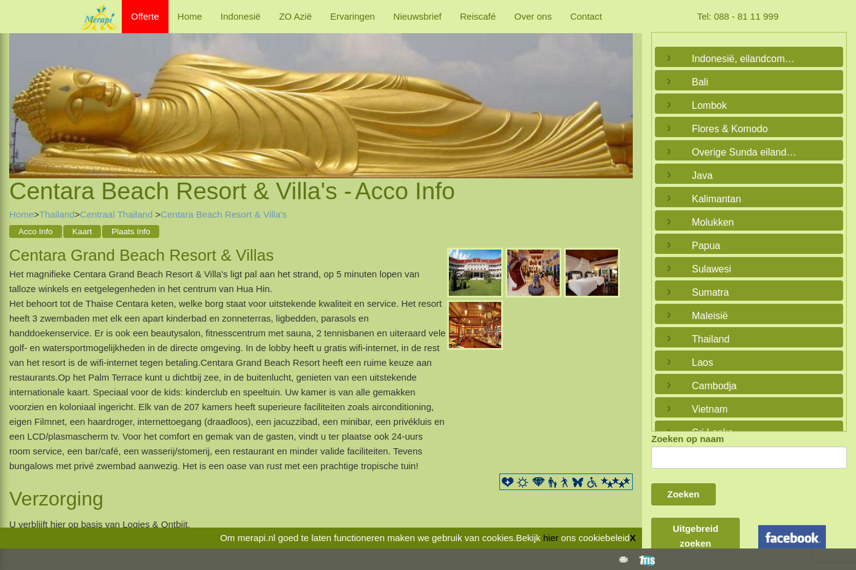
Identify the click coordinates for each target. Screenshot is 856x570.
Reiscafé (478, 16)
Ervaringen (352, 16)
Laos (702, 362)
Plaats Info (130, 231)
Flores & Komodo (730, 129)
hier (550, 537)
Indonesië (241, 16)
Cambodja (714, 386)
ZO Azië (295, 16)
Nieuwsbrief (418, 16)
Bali (700, 82)
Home (190, 16)
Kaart (82, 231)
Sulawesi (711, 269)
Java (702, 175)
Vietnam (709, 409)
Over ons (533, 16)
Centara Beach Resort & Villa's (223, 214)
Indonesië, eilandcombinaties (746, 58)
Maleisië (710, 316)
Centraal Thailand (117, 214)
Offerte (145, 16)
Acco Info (35, 231)
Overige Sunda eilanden (745, 152)
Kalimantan (716, 199)
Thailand (57, 214)
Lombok (709, 105)
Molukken (713, 222)
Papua (706, 245)
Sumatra (710, 292)
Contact (586, 16)
